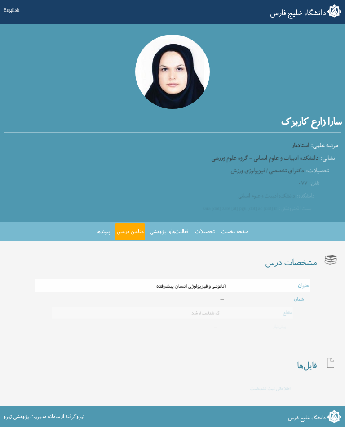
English (12, 10)
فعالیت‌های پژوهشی (169, 231)
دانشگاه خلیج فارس (298, 13)
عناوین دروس (130, 231)
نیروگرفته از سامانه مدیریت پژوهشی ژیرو (44, 416)
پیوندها (103, 231)
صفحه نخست (234, 231)
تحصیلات (205, 231)
